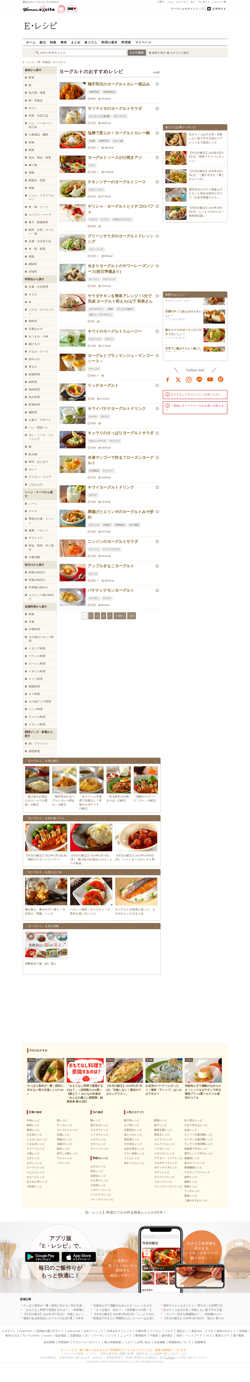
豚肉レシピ (33, 1125)
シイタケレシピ (99, 1134)
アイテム (155, 1331)
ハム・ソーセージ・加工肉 (41, 125)
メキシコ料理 (37, 724)
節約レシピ (190, 1176)
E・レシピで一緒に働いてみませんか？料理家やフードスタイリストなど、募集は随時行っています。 (125, 1350)
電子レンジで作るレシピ (198, 1153)
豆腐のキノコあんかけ (179, 313)
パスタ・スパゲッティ (41, 311)
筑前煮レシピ (132, 1139)
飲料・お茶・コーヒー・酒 (41, 231)
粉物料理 (34, 374)
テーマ (33, 511)
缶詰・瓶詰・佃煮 (40, 157)
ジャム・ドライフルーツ (41, 197)
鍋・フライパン (38, 743)
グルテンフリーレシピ (197, 1172)
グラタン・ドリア (40, 477)
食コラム (90, 42)
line (199, 379)
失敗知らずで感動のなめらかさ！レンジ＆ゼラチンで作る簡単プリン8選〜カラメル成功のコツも (154, 1305)
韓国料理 (34, 686)
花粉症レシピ (98, 1175)
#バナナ (93, 416)
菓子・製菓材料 (38, 222)
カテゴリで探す (179, 52)
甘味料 (33, 271)
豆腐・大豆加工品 (40, 241)
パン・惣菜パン (38, 427)
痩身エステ (222, 1335)
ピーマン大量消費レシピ (198, 1139)
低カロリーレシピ (194, 1162)
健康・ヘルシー (38, 530)
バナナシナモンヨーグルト (111, 590)
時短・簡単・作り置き (41, 547)
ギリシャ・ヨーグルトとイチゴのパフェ (121, 209)
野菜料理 (34, 404)
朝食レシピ (190, 1186)
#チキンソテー (96, 189)
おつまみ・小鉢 (38, 336)
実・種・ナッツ (38, 206)
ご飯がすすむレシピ (196, 1200)
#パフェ (105, 219)
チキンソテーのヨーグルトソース (117, 182)
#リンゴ (93, 574)
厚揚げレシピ (64, 1139)
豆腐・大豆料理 (38, 286)
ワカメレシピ (64, 1158)
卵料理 (33, 321)
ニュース (126, 1335)
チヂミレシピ (162, 1172)
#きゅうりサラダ (97, 441)
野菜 (31, 77)
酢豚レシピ (160, 1120)
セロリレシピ (98, 1143)
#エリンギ (94, 525)
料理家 (126, 42)
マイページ (143, 42)
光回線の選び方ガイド (50, 1331)
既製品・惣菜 (37, 180)
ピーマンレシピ (36, 1167)
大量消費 (34, 557)
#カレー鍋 (118, 141)
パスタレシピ (162, 1148)
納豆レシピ (63, 1148)
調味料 (33, 264)
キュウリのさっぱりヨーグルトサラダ (121, 433)
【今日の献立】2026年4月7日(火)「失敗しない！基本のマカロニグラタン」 (70, 1314)
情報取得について (180, 1342)
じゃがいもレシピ (37, 1139)
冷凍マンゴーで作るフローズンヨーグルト (121, 460)
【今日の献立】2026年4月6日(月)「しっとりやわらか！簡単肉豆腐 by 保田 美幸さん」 (147, 1314)
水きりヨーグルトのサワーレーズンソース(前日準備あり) (121, 268)
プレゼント (204, 2)
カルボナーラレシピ (165, 1162)
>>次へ (120, 615)
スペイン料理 (37, 663)
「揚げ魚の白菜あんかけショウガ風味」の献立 (36, 800)
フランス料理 (37, 656)
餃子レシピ (160, 1125)
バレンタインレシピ (102, 1199)
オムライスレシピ (164, 1143)
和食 (31, 614)
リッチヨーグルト (103, 385)
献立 (43, 42)
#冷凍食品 (94, 470)
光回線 (243, 1331)
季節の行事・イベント (41, 520)
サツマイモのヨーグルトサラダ (115, 108)
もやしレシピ (34, 1162)
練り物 (33, 165)
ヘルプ (129, 1342)
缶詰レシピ (190, 1129)
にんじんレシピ (36, 1172)
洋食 (31, 621)
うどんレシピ (132, 1158)
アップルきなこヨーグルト (111, 566)
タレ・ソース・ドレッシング (41, 437)
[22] (131, 615)
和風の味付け (37, 572)
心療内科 (141, 1331)
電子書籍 (238, 1335)
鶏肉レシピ (33, 1129)
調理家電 (34, 751)
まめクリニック (93, 1331)
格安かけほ (12, 1335)
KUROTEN (25, 1331)
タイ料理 (34, 694)
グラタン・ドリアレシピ (168, 1158)
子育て (161, 2)
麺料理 (33, 412)
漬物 (31, 172)
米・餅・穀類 (37, 248)
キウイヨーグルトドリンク (111, 487)
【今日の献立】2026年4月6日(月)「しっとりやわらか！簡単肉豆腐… (206, 211)
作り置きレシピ (193, 1120)
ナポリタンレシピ (164, 1153)
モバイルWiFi (31, 1335)
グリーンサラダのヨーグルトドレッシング (121, 239)
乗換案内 (140, 1335)
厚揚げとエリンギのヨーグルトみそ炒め (121, 514)
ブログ (169, 1331)
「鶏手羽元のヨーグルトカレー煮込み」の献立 (63, 800)
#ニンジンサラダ (111, 549)
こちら (169, 1357)
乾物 (31, 142)
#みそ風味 (134, 525)
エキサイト (219, 8)
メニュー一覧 (219, 2)
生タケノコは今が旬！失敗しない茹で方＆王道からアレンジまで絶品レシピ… (205, 138)
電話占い (182, 1331)
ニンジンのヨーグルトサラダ (113, 541)
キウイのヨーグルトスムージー (115, 331)
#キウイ (109, 339)
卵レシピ (62, 1120)
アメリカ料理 (37, 717)
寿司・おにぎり (38, 461)
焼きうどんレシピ (134, 1162)
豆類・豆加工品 (38, 115)
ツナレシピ (63, 1162)
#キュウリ (115, 441)
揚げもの (34, 344)
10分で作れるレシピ (196, 1125)
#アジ (92, 165)
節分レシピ (96, 1171)
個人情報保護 (112, 1342)
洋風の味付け (37, 579)
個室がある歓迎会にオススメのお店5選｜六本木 (53, 1318)
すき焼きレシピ (133, 1143)
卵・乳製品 (36, 100)
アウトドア (36, 538)
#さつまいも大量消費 (99, 116)
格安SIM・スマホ (202, 1331)
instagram (189, 379)
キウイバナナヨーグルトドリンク (117, 408)
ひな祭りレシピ (99, 1180)
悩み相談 (60, 1335)
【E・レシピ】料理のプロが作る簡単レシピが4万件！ (125, 1212)
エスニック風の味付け (41, 596)
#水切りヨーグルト (122, 219)
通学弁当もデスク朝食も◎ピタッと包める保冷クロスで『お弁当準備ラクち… (205, 193)
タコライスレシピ (164, 1176)
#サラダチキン (96, 309)
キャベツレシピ (36, 1148)
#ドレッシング (96, 249)
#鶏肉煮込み (109, 92)
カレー (33, 469)
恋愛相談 (75, 1335)
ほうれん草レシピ (37, 1181)
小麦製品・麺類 (38, 134)
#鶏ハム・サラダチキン (100, 314)
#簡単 (110, 309)
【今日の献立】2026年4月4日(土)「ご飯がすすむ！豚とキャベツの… (206, 174)
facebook (168, 379)
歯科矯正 (167, 1335)
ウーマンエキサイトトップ (187, 8)
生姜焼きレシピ (133, 1129)
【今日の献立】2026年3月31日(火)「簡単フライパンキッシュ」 (206, 156)
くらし (170, 2)
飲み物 (33, 454)
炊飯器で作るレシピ (196, 1148)
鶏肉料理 (34, 389)
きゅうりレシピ (36, 1176)
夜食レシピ (190, 1195)
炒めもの (34, 359)
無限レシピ (190, 1181)
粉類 (31, 150)
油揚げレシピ (64, 1143)
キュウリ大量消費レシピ (198, 1143)
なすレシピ (33, 1158)
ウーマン (99, 1335)
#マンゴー (94, 369)
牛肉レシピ (33, 1120)
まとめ (76, 42)
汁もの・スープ (38, 351)
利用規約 (63, 1342)
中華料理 (34, 629)
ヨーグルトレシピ (67, 1129)
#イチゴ (93, 219)
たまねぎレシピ (36, 1143)
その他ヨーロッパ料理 (41, 639)
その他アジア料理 (40, 701)
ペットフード (193, 1335)
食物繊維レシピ (193, 1167)
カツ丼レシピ (132, 1125)
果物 (31, 188)
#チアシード (109, 279)
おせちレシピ (98, 1166)
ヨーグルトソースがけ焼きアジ (115, 157)
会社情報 (49, 1342)
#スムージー (95, 339)
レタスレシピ (98, 1139)
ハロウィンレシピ (100, 1189)
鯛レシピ (95, 1120)
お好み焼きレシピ (134, 1148)
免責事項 (200, 1342)
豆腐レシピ (63, 1134)
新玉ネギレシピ (99, 1125)
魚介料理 (34, 397)
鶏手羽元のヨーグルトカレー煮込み (119, 84)
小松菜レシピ (34, 1186)
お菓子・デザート (40, 420)
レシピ (112, 1335)
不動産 (154, 1335)
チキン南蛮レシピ (134, 1153)
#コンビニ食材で (125, 309)
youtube (210, 379)
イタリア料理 (37, 648)
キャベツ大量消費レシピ (198, 1134)
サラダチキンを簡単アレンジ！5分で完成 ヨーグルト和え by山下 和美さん (120, 298)
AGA (209, 1335)
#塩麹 (92, 141)
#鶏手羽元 (94, 92)
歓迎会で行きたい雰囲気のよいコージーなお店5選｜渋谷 (129, 1318)
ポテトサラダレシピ (165, 1167)
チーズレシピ (64, 1125)
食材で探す (159, 52)
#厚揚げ (107, 525)
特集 (53, 42)
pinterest (220, 379)
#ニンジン (94, 549)
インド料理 (36, 709)
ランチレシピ (192, 1190)
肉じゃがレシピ (133, 1134)
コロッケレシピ (163, 1181)
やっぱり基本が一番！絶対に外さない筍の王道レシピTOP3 (60, 1305)
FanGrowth (73, 1331)
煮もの (33, 366)
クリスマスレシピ (100, 1194)
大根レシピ (33, 1153)
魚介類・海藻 (37, 92)
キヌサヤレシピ (99, 1129)
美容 (179, 1335)
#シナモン (94, 598)
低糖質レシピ (192, 1158)
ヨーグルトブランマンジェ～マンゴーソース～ (121, 358)
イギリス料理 (37, 671)
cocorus (47, 1335)
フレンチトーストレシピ (168, 1186)
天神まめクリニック (119, 1331)
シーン (33, 503)
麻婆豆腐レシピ (163, 1129)
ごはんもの (36, 484)
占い (193, 2)
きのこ (33, 108)
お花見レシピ (98, 1185)
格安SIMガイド (226, 1331)
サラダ (33, 294)
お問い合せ (144, 1342)
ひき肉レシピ (34, 1134)
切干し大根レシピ (67, 1153)
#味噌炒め (120, 525)
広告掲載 (159, 1342)
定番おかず (36, 328)
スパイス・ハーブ (40, 214)
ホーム (31, 42)
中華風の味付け (38, 587)
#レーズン (94, 279)
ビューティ (182, 2)
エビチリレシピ (163, 1139)
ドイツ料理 (36, 679)
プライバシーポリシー (87, 1342)
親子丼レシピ (132, 1120)
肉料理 (33, 382)
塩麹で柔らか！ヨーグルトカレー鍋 (119, 133)
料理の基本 (109, 42)
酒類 (31, 256)
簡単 (64, 42)
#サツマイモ (120, 116)
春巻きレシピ (162, 1134)
